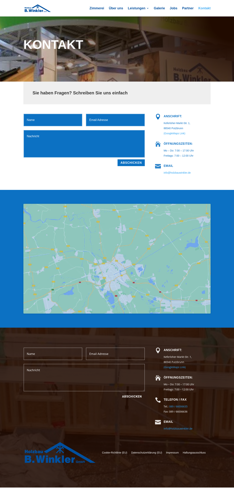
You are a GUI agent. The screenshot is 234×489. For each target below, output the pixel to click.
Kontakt (204, 8)
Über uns (116, 8)
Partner (188, 8)
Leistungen (136, 8)
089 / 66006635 (178, 408)
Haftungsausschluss (194, 454)
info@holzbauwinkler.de (177, 172)
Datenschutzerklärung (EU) (146, 454)
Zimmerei (96, 8)
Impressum (172, 454)
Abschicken (131, 162)
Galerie (159, 8)
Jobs (173, 8)
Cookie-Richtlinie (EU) (114, 454)
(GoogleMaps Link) (174, 133)
